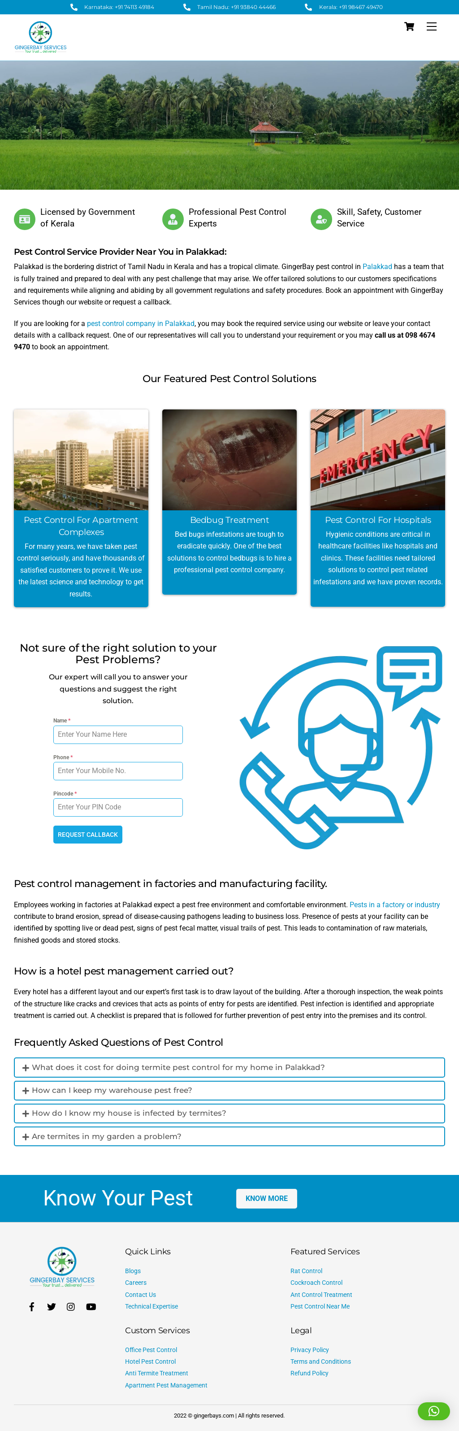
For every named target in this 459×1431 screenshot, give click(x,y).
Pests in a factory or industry (395, 903)
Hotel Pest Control (150, 1360)
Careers (136, 1281)
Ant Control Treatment (321, 1293)
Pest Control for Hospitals (378, 519)
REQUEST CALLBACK (88, 834)
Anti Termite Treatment (156, 1372)
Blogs (133, 1270)
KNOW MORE (267, 1197)
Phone (63, 757)
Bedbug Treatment (229, 519)
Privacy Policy (309, 1349)
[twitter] (52, 1305)
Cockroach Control (316, 1281)
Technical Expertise (151, 1305)
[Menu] (432, 26)
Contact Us (140, 1293)
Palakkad (377, 266)
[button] (434, 1411)
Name (61, 721)
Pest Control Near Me (320, 1305)
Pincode (65, 794)
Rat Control (306, 1270)
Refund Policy (309, 1372)
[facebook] (32, 1305)
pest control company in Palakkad (141, 323)
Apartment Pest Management (166, 1384)
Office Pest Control (151, 1349)
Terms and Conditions (320, 1360)
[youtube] (91, 1305)
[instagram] (71, 1305)
